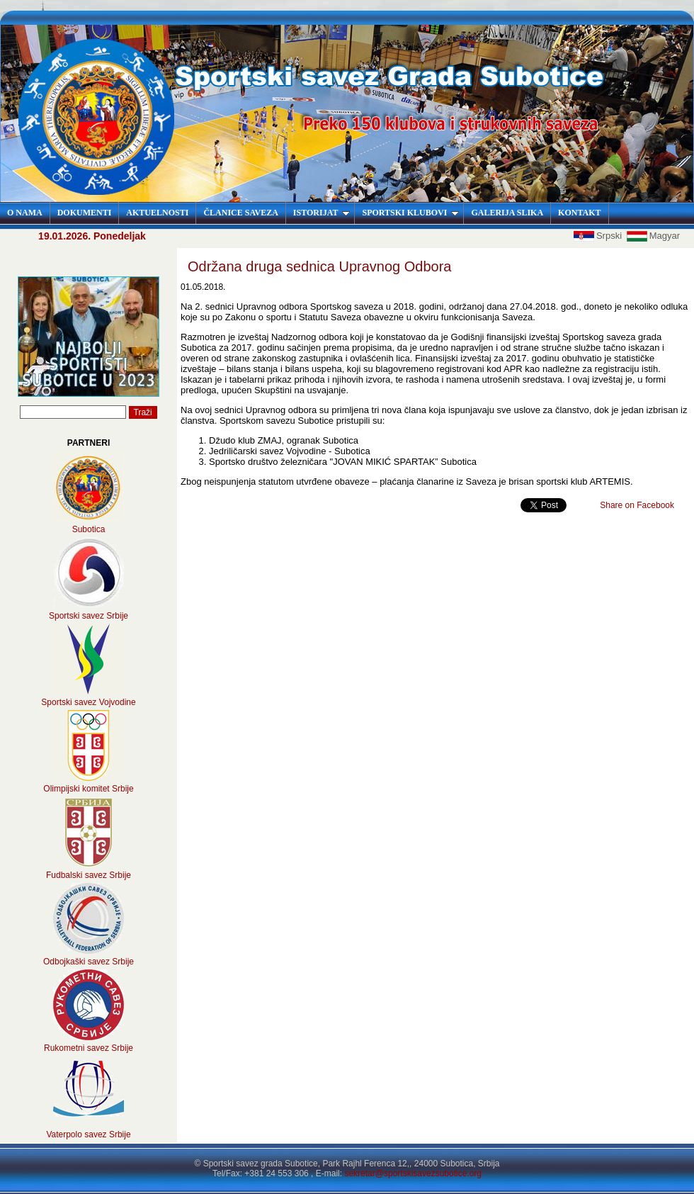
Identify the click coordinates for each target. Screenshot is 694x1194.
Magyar (653, 235)
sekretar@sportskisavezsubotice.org (413, 1173)
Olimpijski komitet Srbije (88, 789)
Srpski (599, 235)
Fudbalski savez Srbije (88, 875)
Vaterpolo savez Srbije (88, 1134)
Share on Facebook (637, 505)
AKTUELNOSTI (157, 213)
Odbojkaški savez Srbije (88, 962)
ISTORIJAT (322, 213)
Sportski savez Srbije (88, 616)
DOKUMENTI (84, 213)
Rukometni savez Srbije (88, 1048)
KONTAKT (579, 213)
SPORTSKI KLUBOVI (410, 213)
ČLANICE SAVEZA (240, 213)
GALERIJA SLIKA (507, 213)
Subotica (89, 529)
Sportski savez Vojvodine (88, 702)
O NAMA (24, 213)
